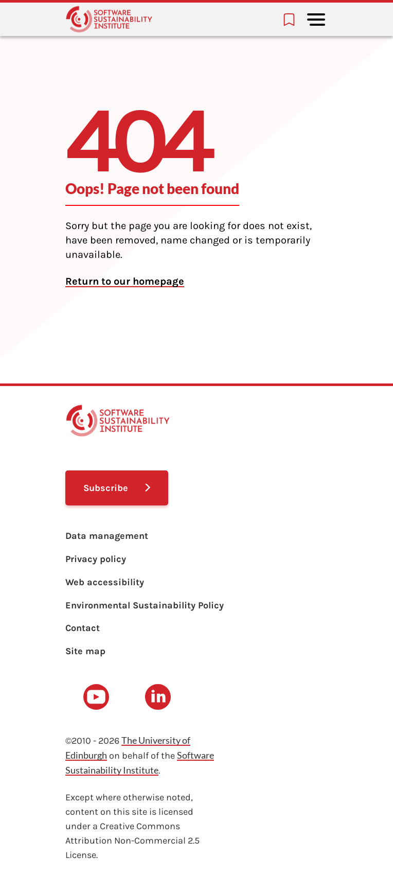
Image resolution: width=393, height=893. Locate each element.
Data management (106, 535)
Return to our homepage (124, 281)
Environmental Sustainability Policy (144, 605)
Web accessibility (104, 582)
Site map (85, 651)
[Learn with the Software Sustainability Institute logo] (109, 19)
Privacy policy (95, 559)
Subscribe (105, 488)
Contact (82, 628)
